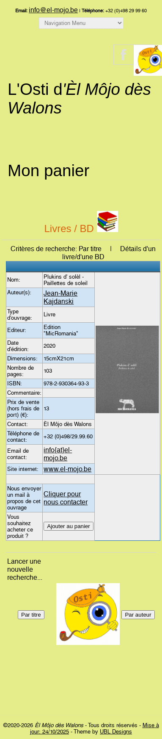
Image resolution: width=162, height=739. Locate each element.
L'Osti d (79, 98)
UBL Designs (116, 731)
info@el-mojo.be (53, 10)
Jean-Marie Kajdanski (60, 297)
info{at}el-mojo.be (58, 454)
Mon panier (48, 170)
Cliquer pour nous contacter (66, 498)
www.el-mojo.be (67, 469)
